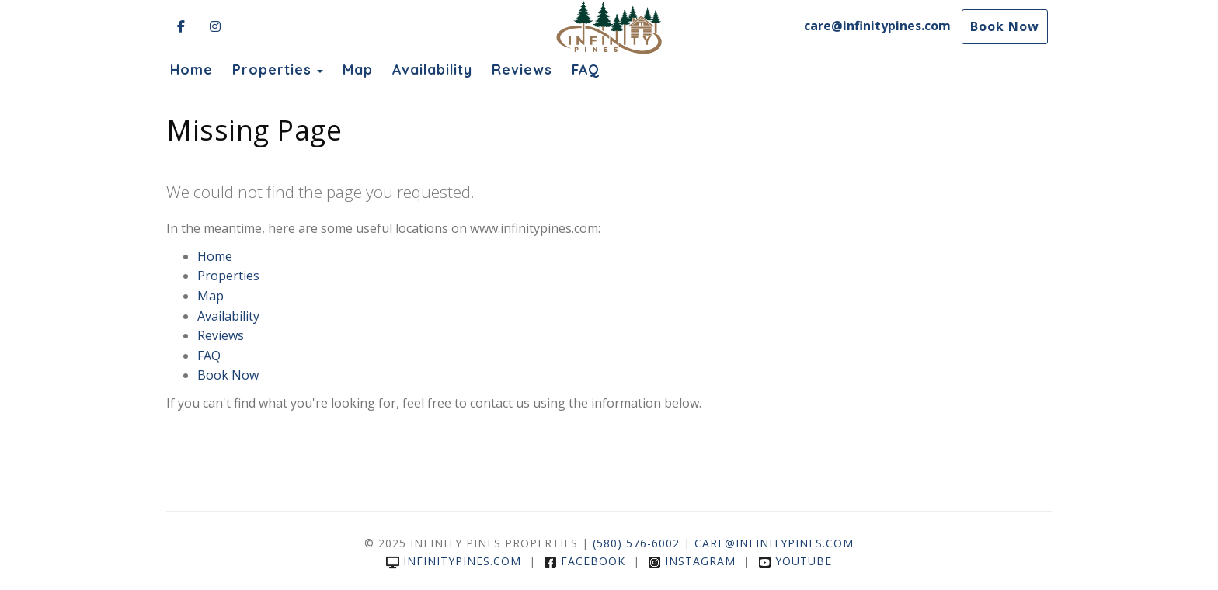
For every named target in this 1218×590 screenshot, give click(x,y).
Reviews (522, 69)
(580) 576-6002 (636, 543)
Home (191, 69)
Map (358, 69)
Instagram (692, 561)
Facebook (584, 561)
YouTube (795, 561)
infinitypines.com (453, 561)
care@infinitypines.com (877, 25)
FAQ (586, 69)
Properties (271, 69)
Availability (432, 69)
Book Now (1004, 26)
